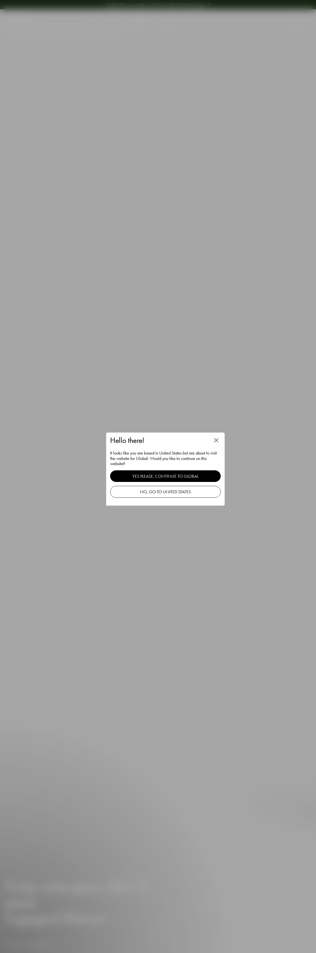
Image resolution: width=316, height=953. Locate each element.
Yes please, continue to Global (165, 476)
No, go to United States (165, 492)
